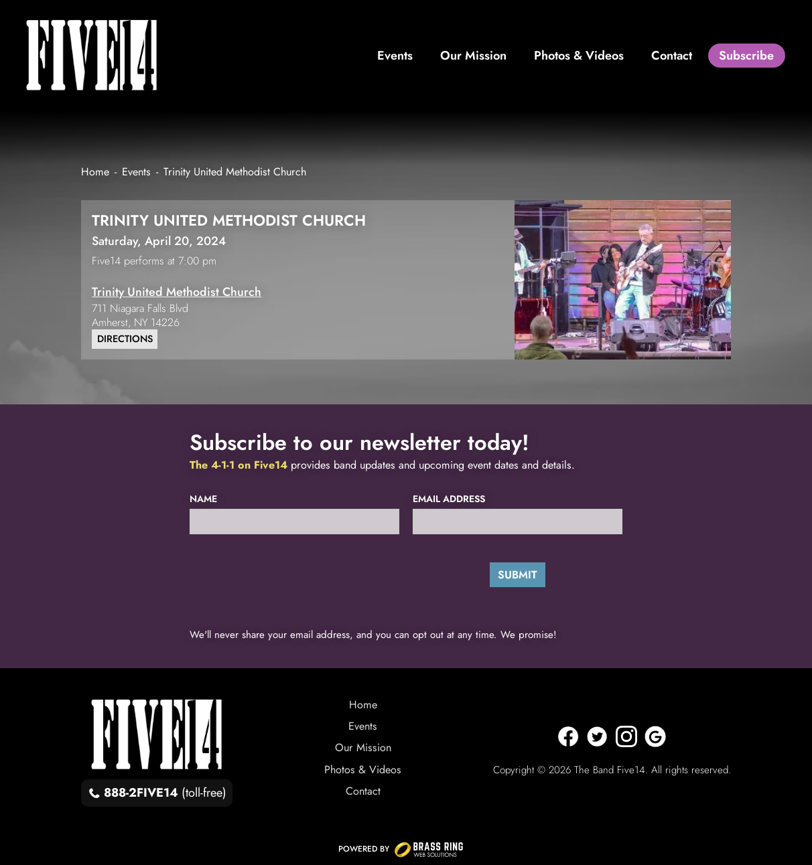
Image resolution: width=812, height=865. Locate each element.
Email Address (449, 499)
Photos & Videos (362, 769)
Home (363, 704)
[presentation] (281, 574)
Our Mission (363, 747)
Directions (125, 338)
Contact (363, 791)
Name (203, 499)
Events (362, 726)
